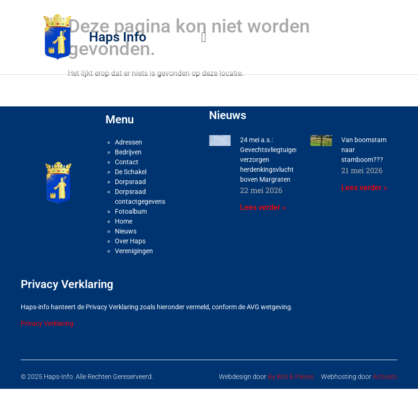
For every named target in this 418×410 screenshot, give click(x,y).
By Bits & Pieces (291, 376)
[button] (204, 37)
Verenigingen (134, 251)
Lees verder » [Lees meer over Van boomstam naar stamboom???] (364, 187)
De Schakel (130, 172)
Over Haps (130, 241)
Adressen (128, 142)
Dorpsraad (130, 181)
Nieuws (126, 231)
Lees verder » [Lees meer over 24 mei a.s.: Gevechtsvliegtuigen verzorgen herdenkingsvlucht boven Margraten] (263, 207)
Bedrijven (128, 152)
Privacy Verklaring (47, 323)
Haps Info (117, 37)
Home (123, 221)
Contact (126, 162)
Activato (385, 376)
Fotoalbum (131, 211)
